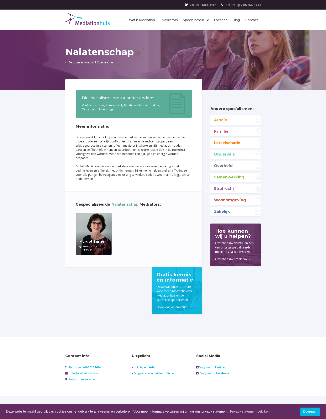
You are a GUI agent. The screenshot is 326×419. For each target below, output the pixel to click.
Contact (251, 20)
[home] (87, 19)
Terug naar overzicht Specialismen (91, 62)
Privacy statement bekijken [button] (249, 411)
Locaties (220, 20)
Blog (236, 20)
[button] (195, 20)
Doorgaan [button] (310, 411)
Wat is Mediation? (142, 20)
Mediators (170, 20)
